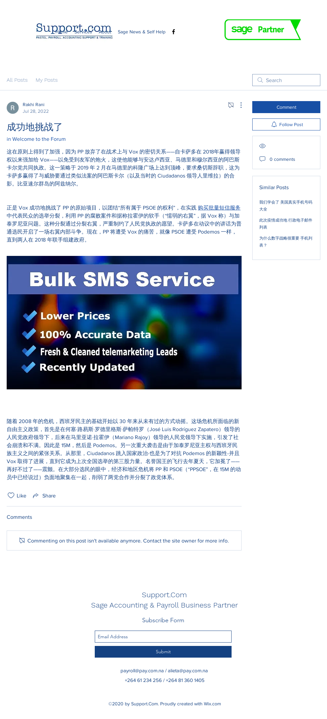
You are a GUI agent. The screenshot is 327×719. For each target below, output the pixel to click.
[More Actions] (238, 105)
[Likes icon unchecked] (11, 495)
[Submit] (163, 652)
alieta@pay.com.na (188, 670)
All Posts (17, 80)
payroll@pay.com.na (142, 670)
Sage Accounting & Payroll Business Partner (164, 605)
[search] (286, 80)
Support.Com (164, 595)
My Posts (47, 80)
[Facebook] (173, 31)
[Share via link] (44, 495)
